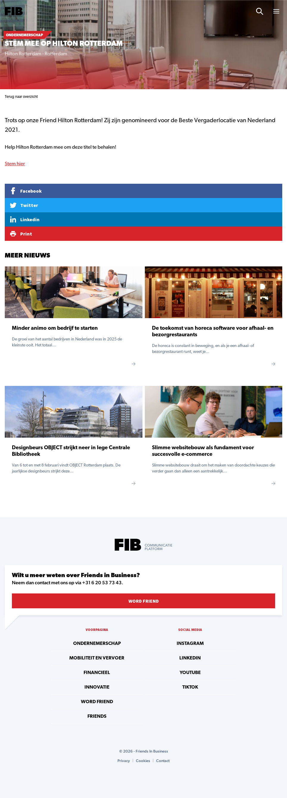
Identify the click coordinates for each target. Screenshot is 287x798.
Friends (96, 716)
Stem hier (15, 163)
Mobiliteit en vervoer (96, 658)
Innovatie (96, 687)
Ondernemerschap (97, 643)
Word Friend (143, 601)
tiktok (190, 687)
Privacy (123, 760)
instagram (190, 643)
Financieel (97, 672)
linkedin (190, 658)
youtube (190, 672)
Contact (163, 760)
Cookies (143, 760)
